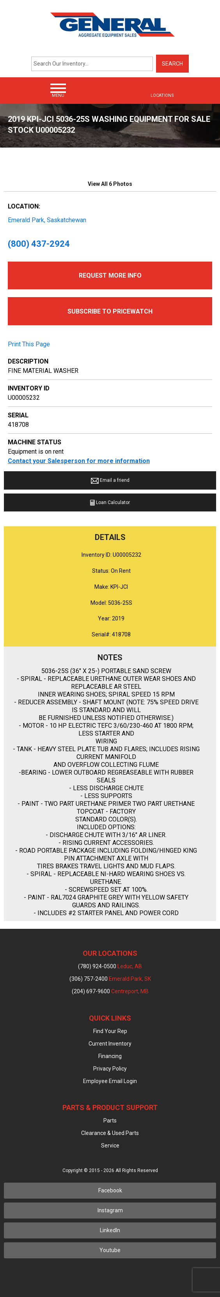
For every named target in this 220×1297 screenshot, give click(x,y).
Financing (110, 1056)
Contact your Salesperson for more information (79, 461)
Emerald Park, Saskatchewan (47, 220)
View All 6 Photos (110, 184)
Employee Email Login (110, 1081)
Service (110, 1145)
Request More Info (110, 275)
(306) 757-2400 (110, 979)
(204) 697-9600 (110, 991)
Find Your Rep (110, 1031)
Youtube (110, 1250)
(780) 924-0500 (110, 966)
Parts (110, 1120)
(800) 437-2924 (39, 244)
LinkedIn (110, 1230)
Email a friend (110, 480)
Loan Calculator (110, 503)
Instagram (110, 1210)
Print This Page (29, 344)
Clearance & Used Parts (110, 1133)
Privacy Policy (110, 1068)
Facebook (110, 1190)
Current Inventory (110, 1043)
